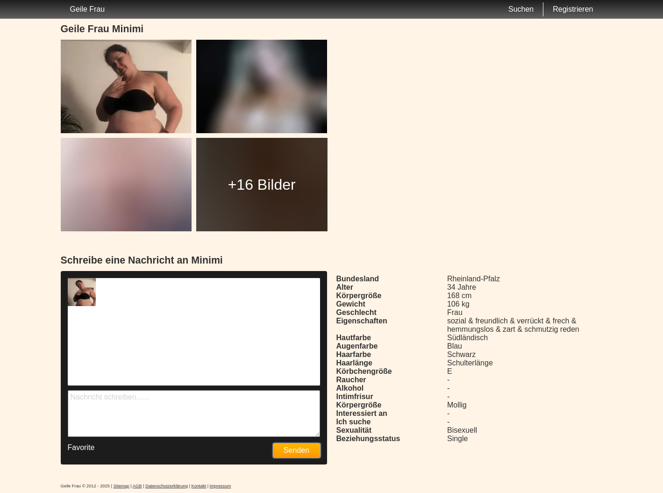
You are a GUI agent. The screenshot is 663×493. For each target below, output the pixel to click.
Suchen (521, 9)
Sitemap (121, 486)
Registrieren (573, 9)
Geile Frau (87, 9)
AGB (137, 486)
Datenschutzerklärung (166, 486)
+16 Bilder (262, 184)
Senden (296, 450)
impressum (220, 486)
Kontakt (199, 486)
